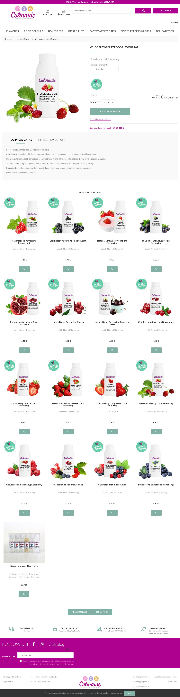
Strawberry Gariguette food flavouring (112, 404)
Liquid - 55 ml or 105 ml (112, 492)
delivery (24, 629)
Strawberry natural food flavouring (24, 404)
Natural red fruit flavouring (112, 485)
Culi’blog (56, 644)
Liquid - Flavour (112, 411)
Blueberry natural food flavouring (156, 485)
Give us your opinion (41, 681)
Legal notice (8, 681)
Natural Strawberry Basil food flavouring (68, 404)
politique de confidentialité (64, 661)
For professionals (139, 686)
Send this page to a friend (100, 119)
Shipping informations (12, 677)
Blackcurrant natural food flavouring (156, 242)
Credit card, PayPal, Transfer (68, 629)
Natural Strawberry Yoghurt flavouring (112, 242)
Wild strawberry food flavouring (114, 47)
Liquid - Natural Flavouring (24, 249)
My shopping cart (140, 681)
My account (172, 681)
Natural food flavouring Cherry (68, 322)
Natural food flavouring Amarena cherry (112, 323)
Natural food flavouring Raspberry (24, 485)
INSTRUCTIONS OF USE (51, 139)
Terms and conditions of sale (45, 677)
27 (24, 585)
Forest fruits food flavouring (68, 485)
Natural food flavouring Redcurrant (24, 242)
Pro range (165, 10)
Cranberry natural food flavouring (156, 322)
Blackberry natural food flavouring (68, 241)
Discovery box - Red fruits (24, 566)
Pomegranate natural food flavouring (24, 323)
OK (129, 693)
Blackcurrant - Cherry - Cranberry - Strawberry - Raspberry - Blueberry (24, 575)
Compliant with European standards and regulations (156, 630)
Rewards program (139, 677)
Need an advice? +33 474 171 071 (112, 629)
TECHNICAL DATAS (20, 139)
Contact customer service (166, 677)
